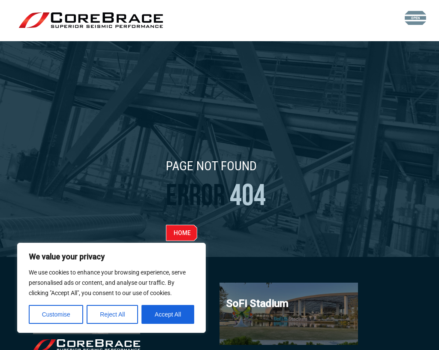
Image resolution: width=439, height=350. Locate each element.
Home (182, 232)
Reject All (112, 314)
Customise (56, 314)
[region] (111, 288)
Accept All (168, 314)
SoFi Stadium (257, 304)
